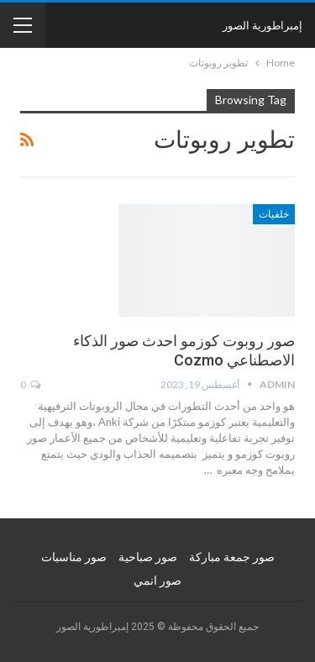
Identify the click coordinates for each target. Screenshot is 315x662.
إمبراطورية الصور (262, 25)
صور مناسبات (74, 557)
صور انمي (157, 580)
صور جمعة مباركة (232, 557)
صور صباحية (147, 557)
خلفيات (274, 214)
